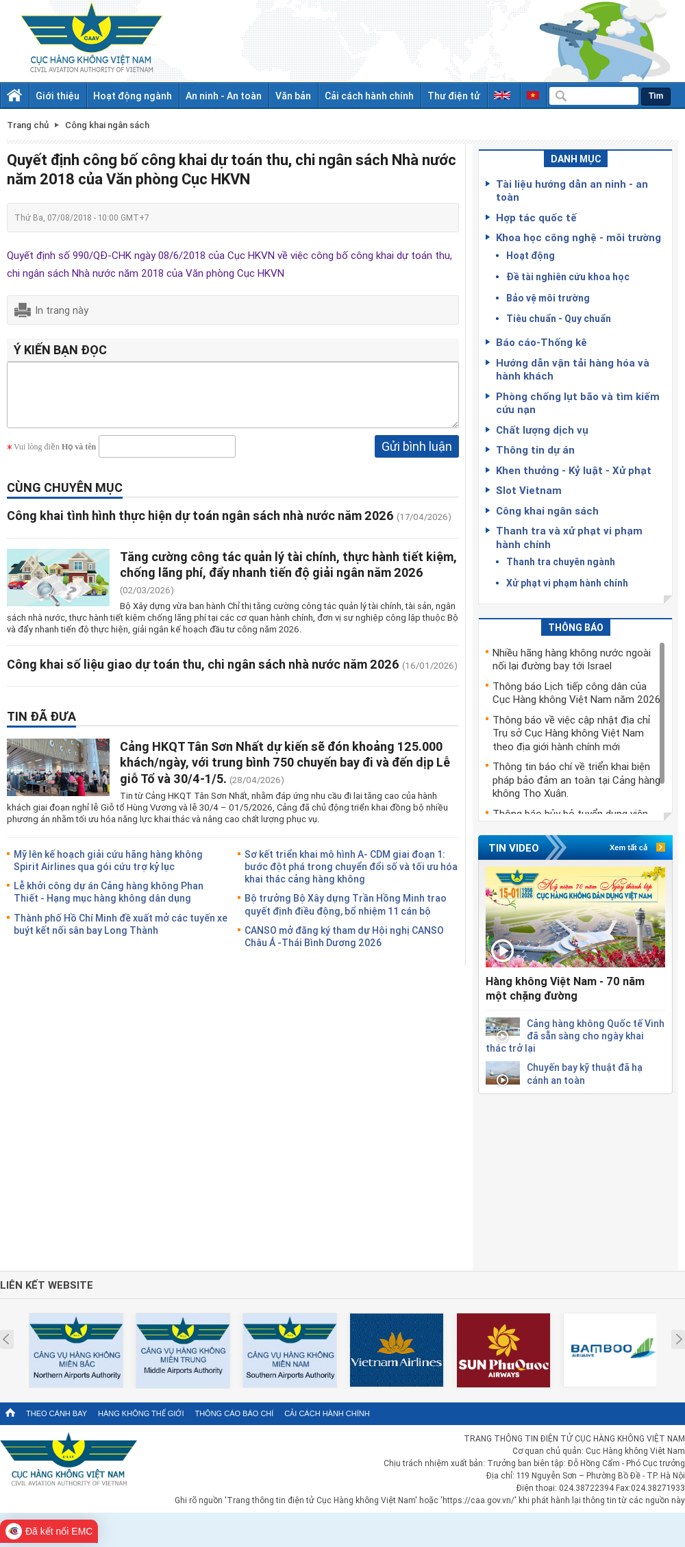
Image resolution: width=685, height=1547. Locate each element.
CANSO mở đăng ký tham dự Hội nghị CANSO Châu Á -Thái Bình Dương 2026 (344, 946)
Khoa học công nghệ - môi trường (578, 237)
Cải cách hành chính (369, 95)
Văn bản (293, 95)
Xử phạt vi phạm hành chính (567, 582)
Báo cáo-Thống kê (541, 342)
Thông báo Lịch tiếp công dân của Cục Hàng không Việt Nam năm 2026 (576, 692)
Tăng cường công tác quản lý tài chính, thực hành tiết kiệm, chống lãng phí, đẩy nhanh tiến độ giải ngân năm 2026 (288, 574)
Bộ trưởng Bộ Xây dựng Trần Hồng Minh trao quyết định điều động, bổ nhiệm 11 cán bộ (346, 914)
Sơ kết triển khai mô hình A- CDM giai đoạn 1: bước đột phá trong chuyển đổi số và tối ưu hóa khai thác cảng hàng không (351, 876)
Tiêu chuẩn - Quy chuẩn (558, 318)
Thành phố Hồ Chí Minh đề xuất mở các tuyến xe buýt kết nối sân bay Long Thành (120, 934)
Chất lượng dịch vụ (542, 429)
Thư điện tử (453, 95)
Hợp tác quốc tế (536, 217)
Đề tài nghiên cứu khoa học (568, 276)
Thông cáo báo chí (234, 1413)
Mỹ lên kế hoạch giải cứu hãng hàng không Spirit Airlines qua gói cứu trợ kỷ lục (108, 870)
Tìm (656, 96)
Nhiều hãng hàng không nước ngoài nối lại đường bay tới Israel (572, 659)
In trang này (61, 310)
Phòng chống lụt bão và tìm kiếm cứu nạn (578, 403)
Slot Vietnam (529, 490)
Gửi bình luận (417, 456)
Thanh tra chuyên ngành (560, 561)
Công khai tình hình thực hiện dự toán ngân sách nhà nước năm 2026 (200, 525)
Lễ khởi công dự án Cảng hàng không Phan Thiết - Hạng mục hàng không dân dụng (108, 902)
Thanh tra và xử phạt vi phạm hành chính (569, 537)
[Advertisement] (575, 1179)
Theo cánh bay (56, 1413)
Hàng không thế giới (141, 1413)
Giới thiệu (57, 95)
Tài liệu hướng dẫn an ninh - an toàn (572, 190)
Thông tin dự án (535, 449)
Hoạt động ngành (132, 95)
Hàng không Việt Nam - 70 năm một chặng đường (565, 988)
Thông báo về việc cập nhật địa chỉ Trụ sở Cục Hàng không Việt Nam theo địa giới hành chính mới (572, 733)
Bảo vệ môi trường (548, 297)
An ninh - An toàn (224, 95)
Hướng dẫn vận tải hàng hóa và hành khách (572, 369)
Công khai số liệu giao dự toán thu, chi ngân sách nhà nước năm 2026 (203, 674)
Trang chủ (28, 125)
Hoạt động (530, 255)
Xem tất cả (628, 847)
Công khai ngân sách (547, 510)
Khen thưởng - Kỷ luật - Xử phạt (573, 470)
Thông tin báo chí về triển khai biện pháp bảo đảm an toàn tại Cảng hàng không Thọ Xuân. (576, 779)
